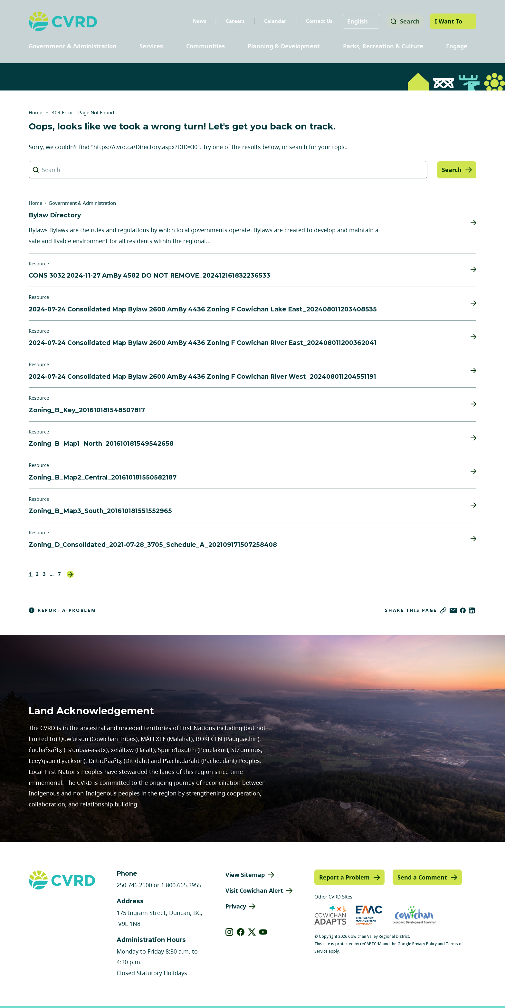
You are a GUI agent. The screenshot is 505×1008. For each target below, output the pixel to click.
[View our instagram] (229, 932)
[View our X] (252, 932)
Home (35, 112)
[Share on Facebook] (462, 610)
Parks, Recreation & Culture (383, 46)
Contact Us (317, 21)
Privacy (235, 906)
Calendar (273, 21)
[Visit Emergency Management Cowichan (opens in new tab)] (369, 915)
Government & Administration (73, 46)
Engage (456, 46)
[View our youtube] (263, 932)
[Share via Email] (453, 610)
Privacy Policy (424, 943)
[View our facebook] (241, 932)
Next (70, 574)
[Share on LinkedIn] (471, 610)
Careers (233, 21)
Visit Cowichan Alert (254, 890)
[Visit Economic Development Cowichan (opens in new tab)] (414, 915)
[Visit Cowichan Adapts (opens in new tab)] (330, 915)
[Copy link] (443, 610)
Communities (205, 46)
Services (151, 46)
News (197, 21)
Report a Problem (62, 610)
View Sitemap (245, 875)
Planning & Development (284, 46)
